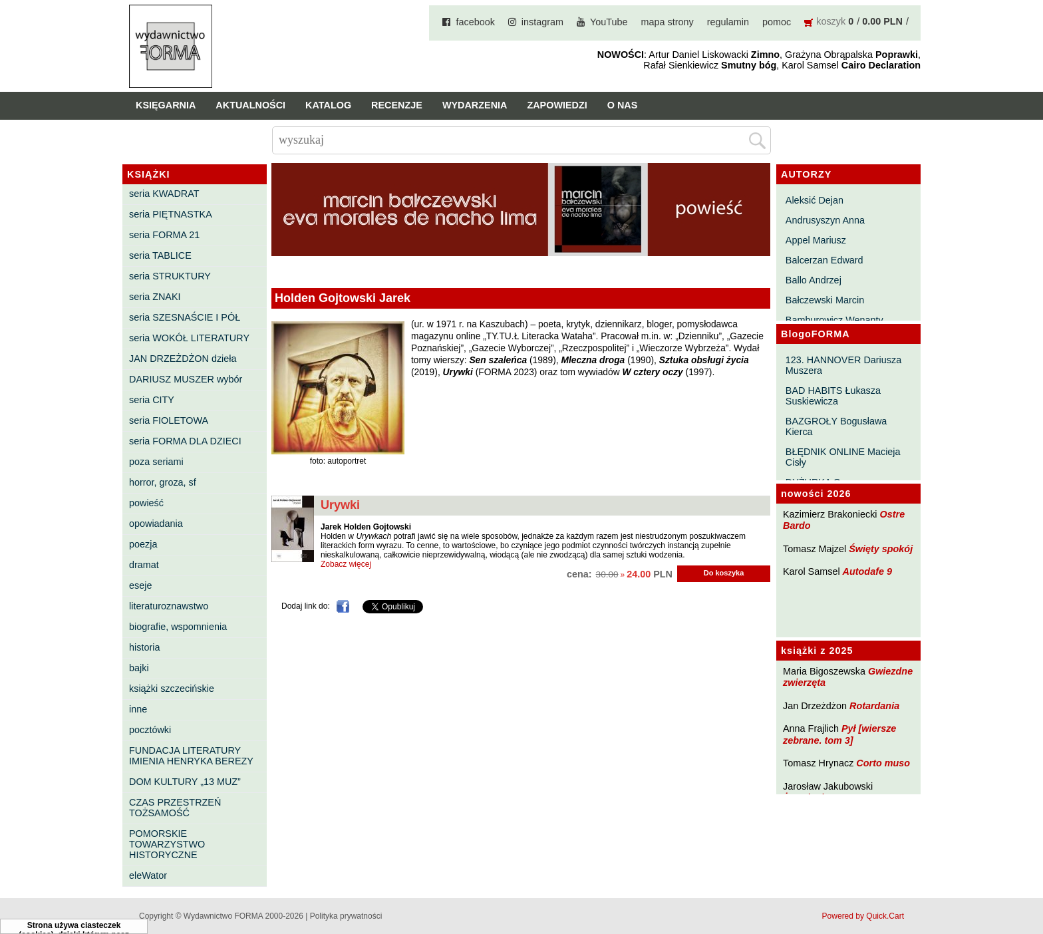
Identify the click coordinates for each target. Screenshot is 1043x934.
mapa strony (667, 22)
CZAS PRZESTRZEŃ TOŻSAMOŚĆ (175, 807)
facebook (475, 22)
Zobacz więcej (346, 564)
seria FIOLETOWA (168, 420)
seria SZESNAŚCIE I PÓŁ (184, 317)
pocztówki (150, 729)
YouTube (609, 22)
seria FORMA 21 (164, 235)
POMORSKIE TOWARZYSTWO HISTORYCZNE (167, 844)
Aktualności (250, 105)
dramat (144, 564)
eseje (140, 585)
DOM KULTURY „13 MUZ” (185, 781)
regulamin (728, 22)
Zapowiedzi (557, 105)
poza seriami (156, 461)
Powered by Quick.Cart (863, 916)
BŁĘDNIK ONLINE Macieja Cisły (843, 457)
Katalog (328, 105)
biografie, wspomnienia (178, 626)
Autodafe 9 (867, 571)
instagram (542, 22)
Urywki (340, 505)
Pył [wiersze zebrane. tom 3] (839, 734)
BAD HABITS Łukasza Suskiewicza (833, 395)
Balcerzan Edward (824, 260)
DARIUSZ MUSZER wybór (185, 379)
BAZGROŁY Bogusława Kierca (836, 426)
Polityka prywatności (346, 916)
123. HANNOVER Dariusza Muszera (843, 365)
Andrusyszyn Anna (825, 220)
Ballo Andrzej (813, 280)
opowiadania (156, 523)
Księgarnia (166, 105)
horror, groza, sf (162, 482)
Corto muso (883, 763)
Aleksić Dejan (814, 200)
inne (138, 709)
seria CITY (151, 399)
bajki (139, 668)
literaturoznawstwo (168, 606)
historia (144, 647)
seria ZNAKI (155, 296)
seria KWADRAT (164, 193)
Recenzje (396, 105)
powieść (146, 503)
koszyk (830, 21)
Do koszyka (724, 573)
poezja (143, 544)
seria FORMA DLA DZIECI (185, 441)
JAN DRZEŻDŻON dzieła (183, 358)
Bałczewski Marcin (825, 300)
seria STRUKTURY (170, 276)
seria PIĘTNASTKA (170, 214)
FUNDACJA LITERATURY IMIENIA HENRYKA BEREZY (191, 755)
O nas (622, 105)
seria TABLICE (160, 255)
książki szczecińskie (171, 688)
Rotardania (874, 705)
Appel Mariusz (816, 240)
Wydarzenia (475, 105)
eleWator (148, 875)
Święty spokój (881, 549)
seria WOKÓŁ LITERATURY (189, 338)
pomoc (776, 22)
